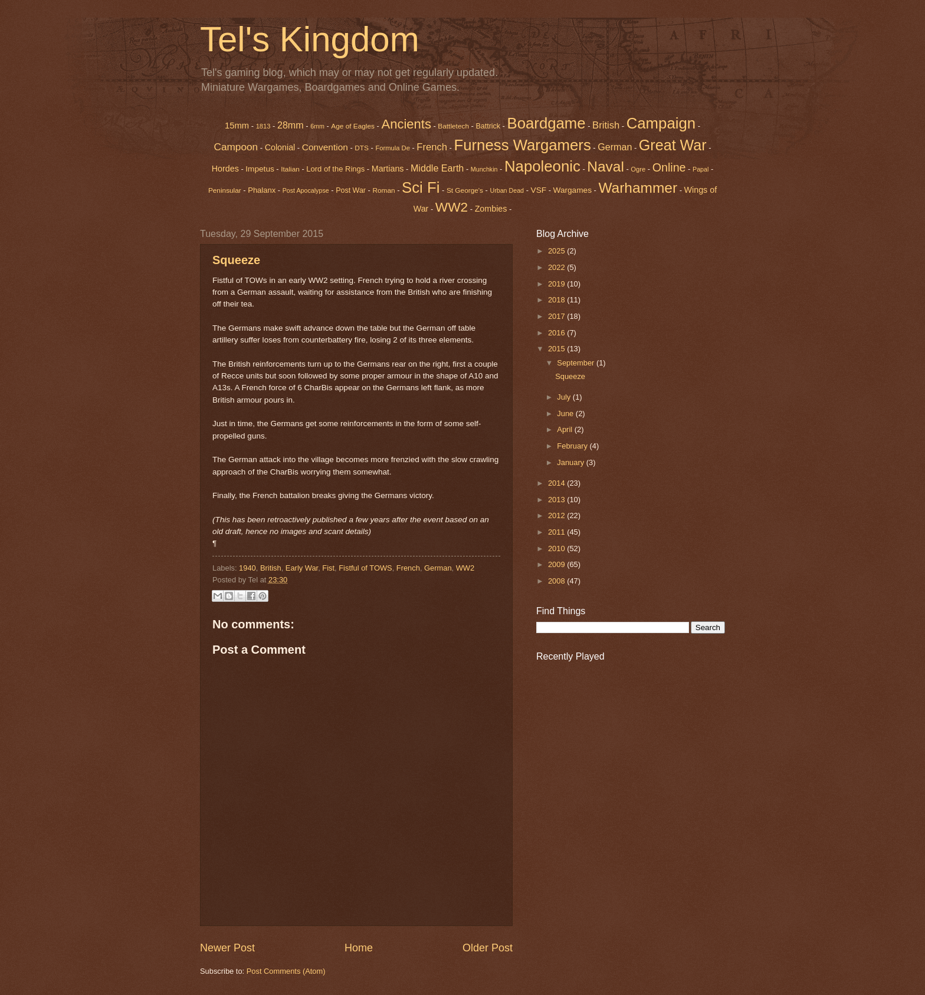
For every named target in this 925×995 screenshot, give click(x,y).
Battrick (487, 126)
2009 (557, 564)
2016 (557, 332)
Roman (383, 190)
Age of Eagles (353, 126)
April (565, 429)
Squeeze (236, 259)
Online (669, 167)
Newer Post (227, 948)
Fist (328, 568)
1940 (247, 568)
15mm (237, 125)
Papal (700, 169)
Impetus (259, 168)
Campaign (661, 123)
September (576, 362)
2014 (557, 483)
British (605, 125)
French (431, 147)
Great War (673, 145)
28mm (290, 125)
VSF (539, 190)
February (573, 446)
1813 (263, 126)
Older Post (487, 948)
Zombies (491, 208)
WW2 (451, 207)
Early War (302, 568)
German (615, 146)
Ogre (638, 169)
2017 (557, 316)
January (571, 462)
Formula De (392, 147)
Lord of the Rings (335, 168)
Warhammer (637, 188)
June (566, 413)
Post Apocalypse (306, 190)
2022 (557, 267)
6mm (317, 126)
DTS (362, 148)
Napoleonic (542, 166)
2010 (557, 548)
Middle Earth (437, 168)
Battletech (453, 126)
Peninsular (224, 190)
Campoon (236, 147)
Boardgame (546, 123)
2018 (557, 299)
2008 (557, 580)
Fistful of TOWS (365, 568)
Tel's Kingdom (309, 39)
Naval (605, 166)
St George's (465, 190)
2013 (557, 499)
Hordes (225, 168)
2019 (557, 283)
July (564, 397)
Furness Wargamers (522, 145)
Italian (290, 169)
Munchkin (484, 169)
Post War (351, 190)
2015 (557, 348)
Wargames (572, 190)
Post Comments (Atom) (286, 971)
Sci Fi (420, 187)
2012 (557, 515)
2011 (557, 532)
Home (359, 948)
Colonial (280, 147)
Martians (388, 168)
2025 (557, 250)
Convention (325, 147)
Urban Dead (507, 190)
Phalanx (261, 190)
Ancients (406, 124)
